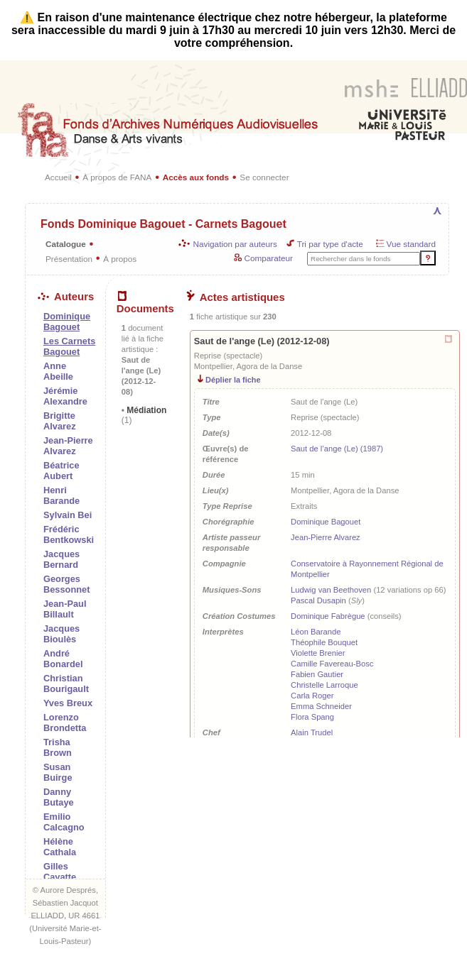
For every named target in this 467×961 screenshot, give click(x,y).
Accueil (58, 177)
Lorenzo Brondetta (64, 722)
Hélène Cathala (59, 846)
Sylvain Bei (67, 515)
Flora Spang (312, 717)
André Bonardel (62, 658)
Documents (145, 303)
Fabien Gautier (317, 674)
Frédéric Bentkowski (68, 534)
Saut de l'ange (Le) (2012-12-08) (262, 341)
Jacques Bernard (61, 559)
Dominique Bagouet (325, 521)
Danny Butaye (58, 797)
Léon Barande (315, 631)
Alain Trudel (312, 732)
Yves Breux (67, 703)
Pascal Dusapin (318, 600)
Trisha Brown (57, 747)
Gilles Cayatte (59, 871)
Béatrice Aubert (61, 470)
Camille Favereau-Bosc (332, 663)
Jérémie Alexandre (65, 396)
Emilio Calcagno (64, 822)
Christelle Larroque (324, 685)
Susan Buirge (58, 772)
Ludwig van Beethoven (331, 590)
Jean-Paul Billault (64, 609)
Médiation (144, 415)
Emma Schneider (321, 706)
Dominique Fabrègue (328, 616)
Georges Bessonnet (66, 584)
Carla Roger (312, 695)
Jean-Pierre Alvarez (68, 445)
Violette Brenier (318, 653)
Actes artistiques (235, 297)
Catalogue (65, 243)
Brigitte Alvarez (59, 421)
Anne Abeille (58, 371)
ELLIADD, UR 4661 (65, 915)
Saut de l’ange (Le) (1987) (337, 448)
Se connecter (264, 177)
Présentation (68, 258)
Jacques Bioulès (61, 633)
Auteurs (66, 296)
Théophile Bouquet (324, 642)
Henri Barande (61, 495)
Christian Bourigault (66, 683)
